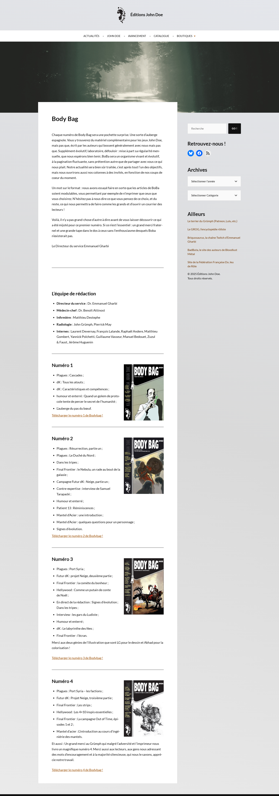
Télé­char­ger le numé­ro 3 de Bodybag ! (77, 658)
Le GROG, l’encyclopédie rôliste (207, 229)
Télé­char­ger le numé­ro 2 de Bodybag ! (77, 536)
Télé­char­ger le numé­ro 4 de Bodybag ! (77, 770)
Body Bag (68, 118)
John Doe (113, 35)
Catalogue (161, 35)
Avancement (137, 35)
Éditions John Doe (148, 14)
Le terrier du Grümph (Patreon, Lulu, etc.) (212, 221)
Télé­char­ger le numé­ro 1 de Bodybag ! (77, 415)
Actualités (91, 35)
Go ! (234, 128)
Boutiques (184, 35)
